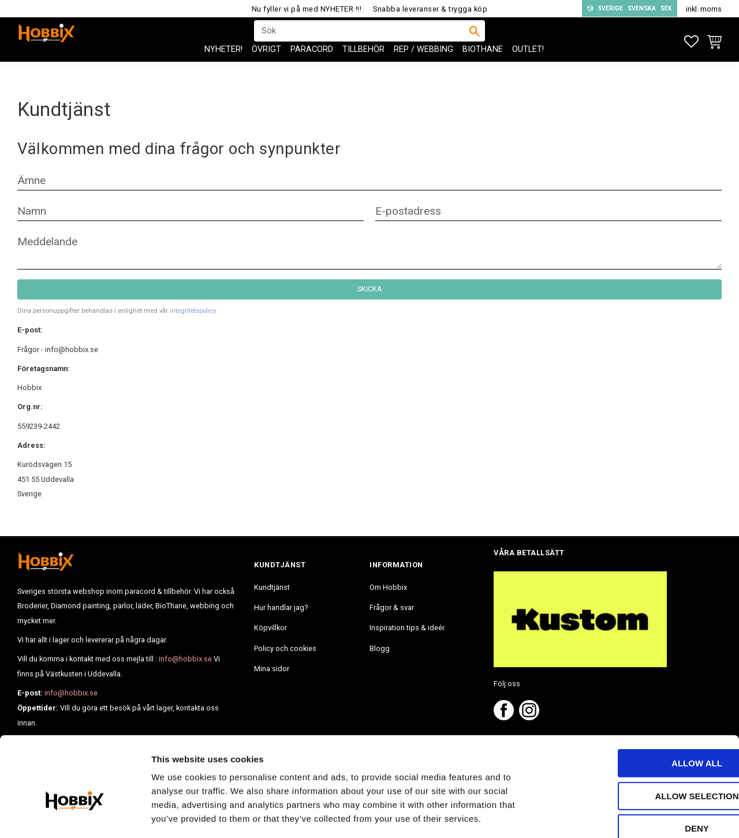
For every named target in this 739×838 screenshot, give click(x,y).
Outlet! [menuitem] (528, 69)
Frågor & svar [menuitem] (392, 607)
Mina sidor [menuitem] (271, 668)
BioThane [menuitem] (482, 69)
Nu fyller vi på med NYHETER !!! (307, 9)
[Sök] (474, 40)
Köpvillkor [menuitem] (270, 627)
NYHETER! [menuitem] (223, 69)
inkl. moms (704, 9)
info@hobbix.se (185, 658)
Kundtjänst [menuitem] (272, 587)
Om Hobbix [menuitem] (388, 587)
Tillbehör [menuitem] (363, 69)
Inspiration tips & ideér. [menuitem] (408, 627)
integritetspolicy (192, 311)
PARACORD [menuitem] (311, 69)
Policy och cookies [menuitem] (285, 648)
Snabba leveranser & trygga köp (430, 9)
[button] (691, 42)
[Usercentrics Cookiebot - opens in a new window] (74, 815)
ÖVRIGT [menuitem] (266, 69)
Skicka (369, 289)
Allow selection (643, 733)
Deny (642, 765)
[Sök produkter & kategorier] (362, 40)
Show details (605, 815)
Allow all (642, 700)
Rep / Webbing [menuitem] (423, 69)
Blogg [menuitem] (380, 648)
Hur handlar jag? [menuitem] (281, 607)
